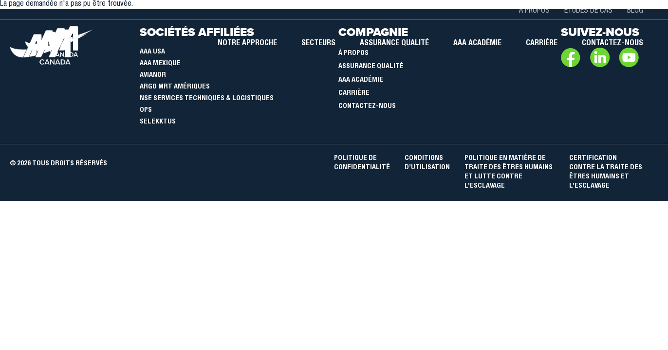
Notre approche (247, 44)
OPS (146, 110)
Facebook (570, 57)
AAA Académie (360, 80)
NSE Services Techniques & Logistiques (207, 98)
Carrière (541, 44)
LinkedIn (600, 57)
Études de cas (588, 11)
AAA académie (477, 44)
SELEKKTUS (158, 122)
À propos (534, 11)
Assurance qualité (394, 44)
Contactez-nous (612, 44)
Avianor (153, 75)
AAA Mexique (160, 63)
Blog (635, 11)
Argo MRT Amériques (175, 87)
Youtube (629, 57)
